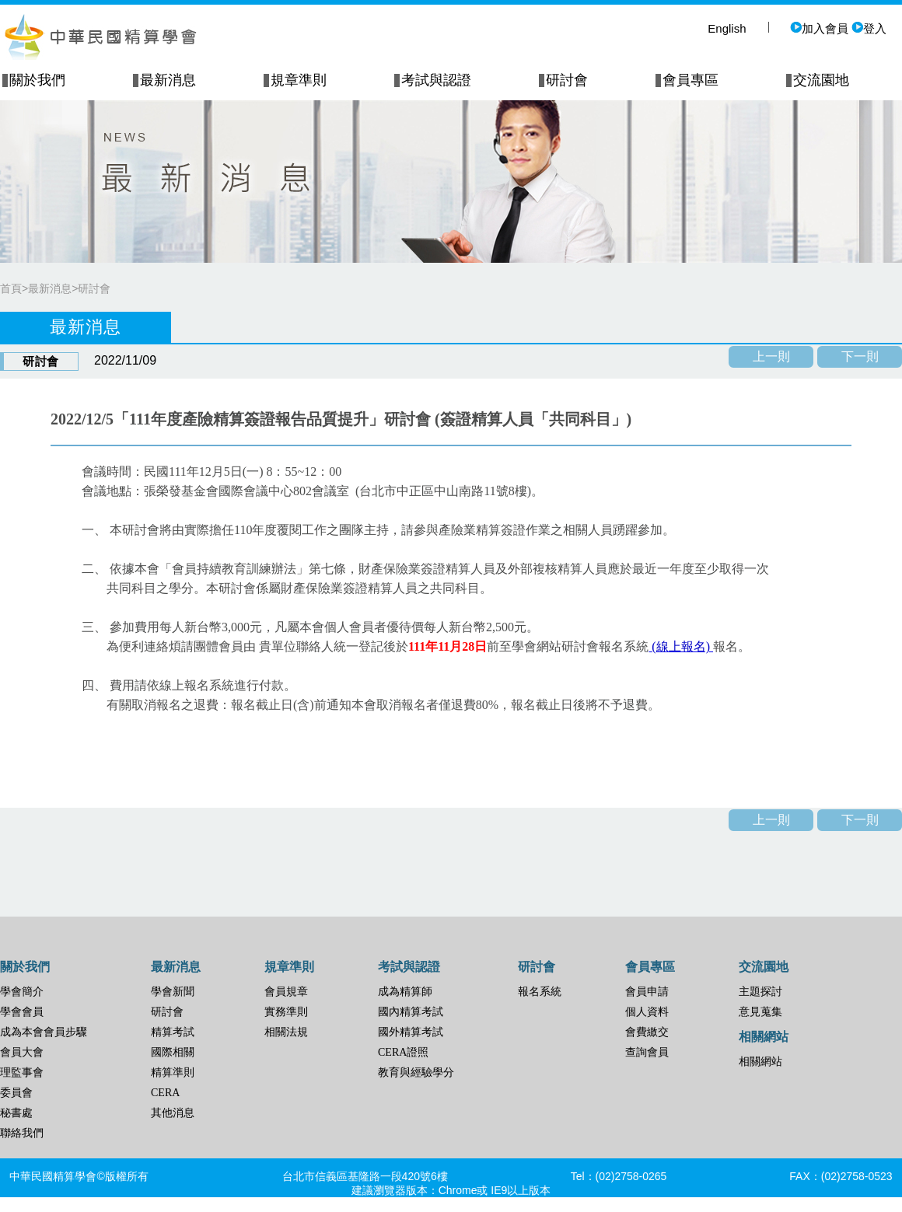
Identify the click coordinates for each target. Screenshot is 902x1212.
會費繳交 (647, 1032)
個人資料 (647, 1012)
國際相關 (172, 1052)
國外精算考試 (410, 1032)
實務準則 (286, 1012)
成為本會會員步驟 (43, 1032)
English (727, 28)
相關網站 (760, 1061)
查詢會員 (647, 1052)
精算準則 (172, 1072)
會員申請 (647, 991)
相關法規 (286, 1032)
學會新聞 (172, 991)
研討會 (94, 288)
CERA (165, 1092)
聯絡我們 (22, 1133)
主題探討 (760, 991)
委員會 (16, 1092)
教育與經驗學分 (416, 1072)
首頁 (11, 288)
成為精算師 (405, 991)
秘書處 (16, 1113)
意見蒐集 (760, 1012)
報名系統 (539, 991)
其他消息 (172, 1113)
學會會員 (22, 1012)
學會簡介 (22, 991)
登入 (868, 28)
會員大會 (22, 1052)
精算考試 (172, 1032)
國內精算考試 (410, 1012)
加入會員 (819, 28)
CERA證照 (403, 1052)
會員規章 (286, 991)
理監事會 (22, 1072)
